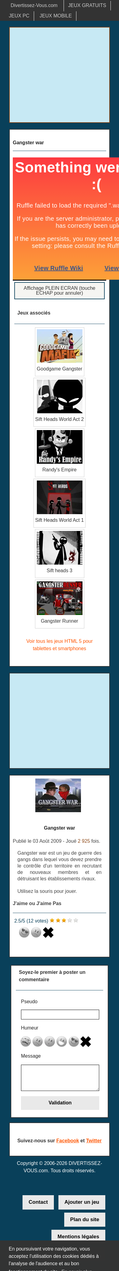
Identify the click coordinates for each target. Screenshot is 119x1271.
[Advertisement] (59, 75)
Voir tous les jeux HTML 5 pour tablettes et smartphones (59, 645)
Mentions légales (78, 1237)
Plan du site (84, 1219)
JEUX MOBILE (56, 15)
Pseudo (29, 1001)
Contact (38, 1202)
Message (31, 1056)
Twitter (94, 1140)
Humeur (29, 1027)
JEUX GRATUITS (87, 5)
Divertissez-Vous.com (34, 5)
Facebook (67, 1140)
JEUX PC (19, 15)
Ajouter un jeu (82, 1202)
